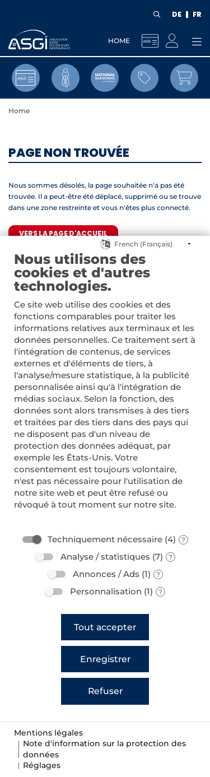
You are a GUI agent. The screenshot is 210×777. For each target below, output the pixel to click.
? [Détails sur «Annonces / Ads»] (158, 574)
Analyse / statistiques (105, 556)
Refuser (105, 691)
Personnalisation (106, 591)
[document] (105, 389)
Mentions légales (48, 733)
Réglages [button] (41, 765)
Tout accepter (105, 627)
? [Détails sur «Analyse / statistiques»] (170, 557)
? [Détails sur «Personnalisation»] (160, 592)
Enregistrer (105, 659)
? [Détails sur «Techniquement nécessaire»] (183, 540)
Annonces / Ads (106, 574)
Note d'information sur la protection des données (104, 749)
